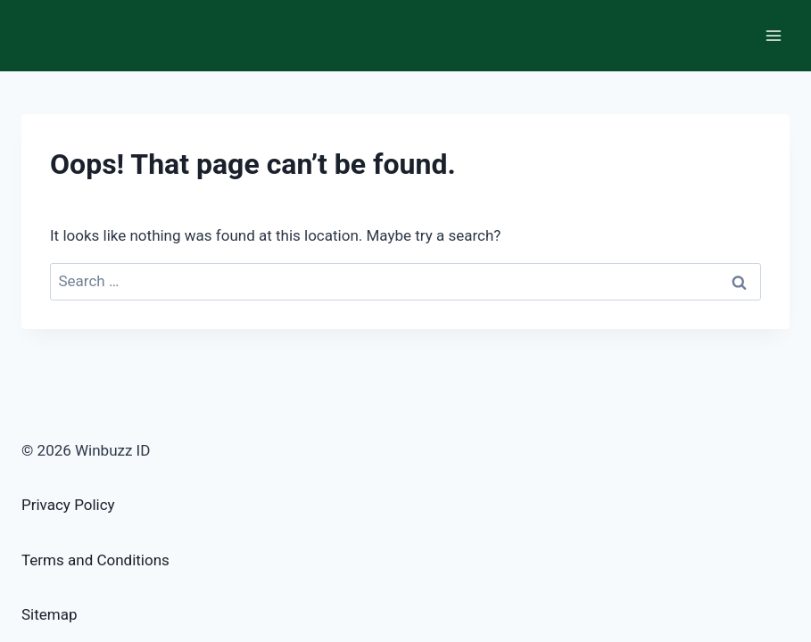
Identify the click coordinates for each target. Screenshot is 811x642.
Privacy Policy (68, 505)
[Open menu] (773, 35)
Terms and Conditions (95, 560)
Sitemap (49, 614)
